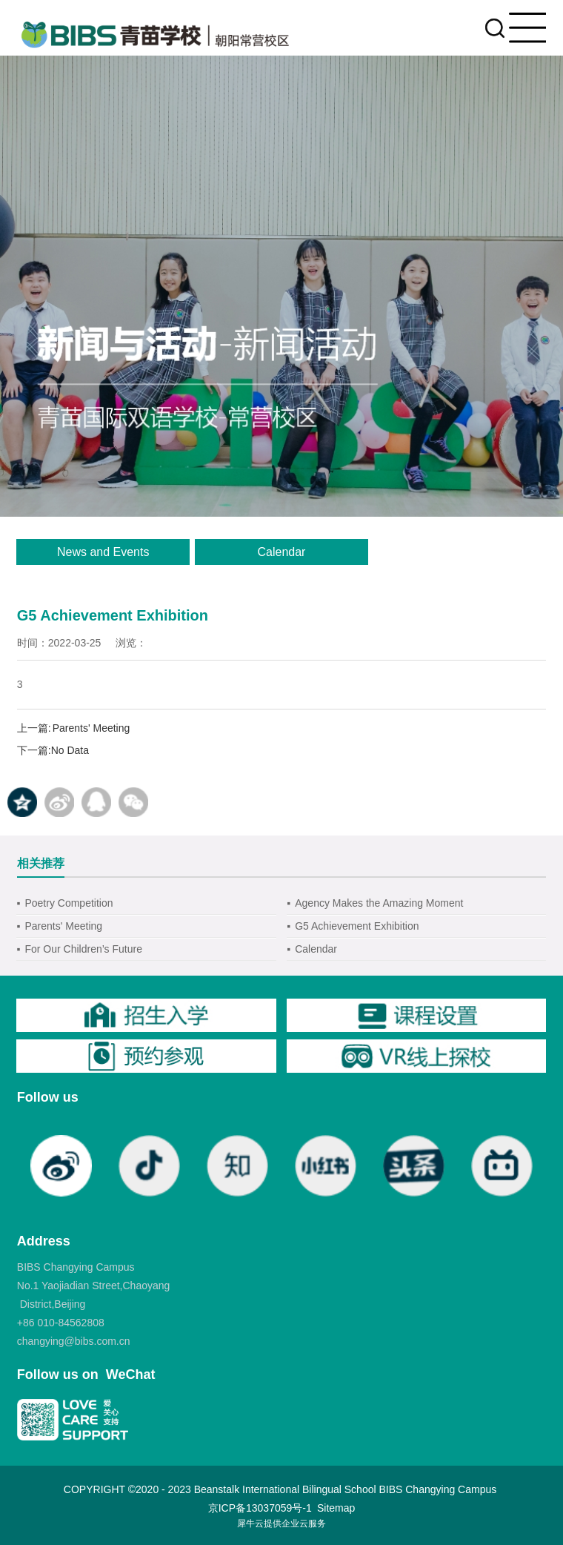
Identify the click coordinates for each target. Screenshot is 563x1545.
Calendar (282, 552)
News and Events (103, 552)
